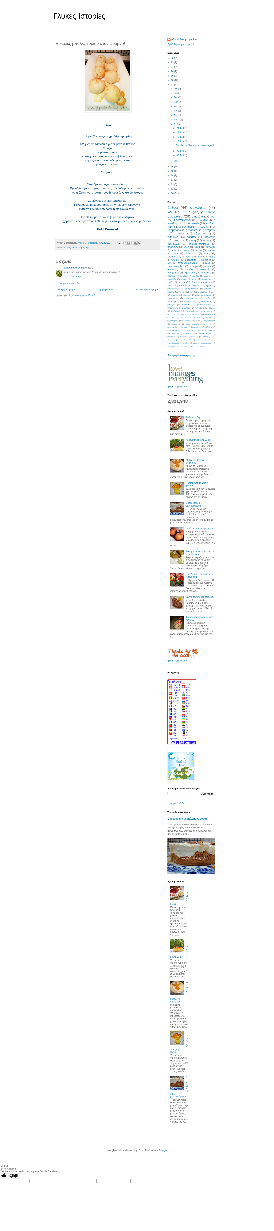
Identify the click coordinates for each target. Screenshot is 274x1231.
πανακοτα (171, 337)
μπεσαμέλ (186, 305)
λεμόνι (205, 226)
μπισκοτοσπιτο (204, 305)
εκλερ (198, 321)
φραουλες (173, 243)
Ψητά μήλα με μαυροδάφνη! (200, 528)
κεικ (170, 212)
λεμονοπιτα (206, 301)
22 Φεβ (180, 132)
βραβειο (183, 276)
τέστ (191, 292)
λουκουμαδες (174, 256)
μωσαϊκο (189, 269)
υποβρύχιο (189, 346)
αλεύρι (67, 247)
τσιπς (188, 311)
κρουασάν (207, 324)
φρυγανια (200, 346)
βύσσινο (186, 295)
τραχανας (171, 346)
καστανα (183, 285)
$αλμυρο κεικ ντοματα (203, 311)
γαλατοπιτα (186, 321)
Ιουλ (176, 102)
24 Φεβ (180, 128)
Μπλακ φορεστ (180, 314)
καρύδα (170, 285)
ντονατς (181, 292)
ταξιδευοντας (190, 272)
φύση (192, 240)
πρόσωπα (185, 250)
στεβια (185, 343)
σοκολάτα (187, 340)
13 (172, 179)
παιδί (187, 212)
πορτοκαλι (192, 223)
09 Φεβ (180, 151)
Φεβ (176, 124)
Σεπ (176, 97)
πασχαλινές (173, 272)
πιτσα (201, 256)
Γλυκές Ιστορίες (79, 16)
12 (172, 184)
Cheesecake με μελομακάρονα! (194, 504)
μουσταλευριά (188, 330)
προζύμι (194, 337)
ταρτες (212, 256)
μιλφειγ (207, 289)
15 (172, 171)
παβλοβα (186, 308)
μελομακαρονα (191, 289)
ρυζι (169, 263)
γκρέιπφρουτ (191, 298)
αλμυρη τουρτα (196, 314)
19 (172, 75)
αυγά (175, 253)
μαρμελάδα (174, 230)
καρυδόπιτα (206, 282)
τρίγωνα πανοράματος (202, 343)
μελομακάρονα (173, 330)
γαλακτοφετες (172, 321)
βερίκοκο (193, 282)
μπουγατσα (172, 308)
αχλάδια (174, 295)
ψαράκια (210, 250)
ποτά (206, 240)
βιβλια (208, 317)
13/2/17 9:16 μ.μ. (72, 276)
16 (172, 166)
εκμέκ (207, 298)
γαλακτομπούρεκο (203, 295)
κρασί (208, 285)
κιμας (207, 253)
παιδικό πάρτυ (77, 247)
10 (172, 193)
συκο (183, 279)
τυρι (87, 247)
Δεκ (176, 88)
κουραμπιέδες (190, 301)
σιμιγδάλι (171, 279)
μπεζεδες (189, 333)
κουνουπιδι (196, 285)
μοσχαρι (207, 266)
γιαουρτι (193, 230)
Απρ (176, 115)
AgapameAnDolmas (75, 267)
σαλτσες (210, 236)
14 (172, 175)
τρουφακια (202, 292)
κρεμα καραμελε (192, 324)
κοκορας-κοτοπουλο (199, 244)
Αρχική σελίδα (106, 289)
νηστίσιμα (173, 223)
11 (172, 188)
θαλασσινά (191, 253)
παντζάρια (199, 308)
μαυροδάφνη (173, 289)
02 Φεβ (180, 155)
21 (172, 67)
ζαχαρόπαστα (209, 321)
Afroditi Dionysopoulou (184, 39)
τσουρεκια (206, 272)
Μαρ (176, 119)
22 (172, 62)
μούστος (207, 276)
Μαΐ (176, 110)
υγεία (187, 247)
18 (172, 80)
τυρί (180, 346)
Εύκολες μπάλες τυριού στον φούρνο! (195, 145)
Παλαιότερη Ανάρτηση (147, 289)
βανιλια (206, 263)
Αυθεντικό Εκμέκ (194, 417)
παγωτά (190, 256)
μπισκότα (197, 216)
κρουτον (170, 327)
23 (172, 58)
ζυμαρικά (201, 233)
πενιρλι (212, 308)
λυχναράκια (196, 327)
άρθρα (172, 208)
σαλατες (192, 236)
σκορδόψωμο (172, 340)
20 (172, 71)
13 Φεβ (180, 141)
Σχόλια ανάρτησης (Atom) (82, 295)
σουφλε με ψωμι (203, 340)
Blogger (163, 1150)
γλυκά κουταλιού (175, 266)
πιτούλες (172, 236)
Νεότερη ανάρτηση (66, 289)
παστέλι (183, 337)
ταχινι (193, 279)
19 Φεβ (180, 137)
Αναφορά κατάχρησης (181, 355)
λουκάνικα (183, 327)
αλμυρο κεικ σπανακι (190, 317)
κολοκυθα (206, 260)
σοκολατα (198, 208)
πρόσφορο (207, 337)
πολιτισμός (172, 247)
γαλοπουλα (172, 298)
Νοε (176, 93)
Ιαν (176, 161)
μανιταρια (193, 266)
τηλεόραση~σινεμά (187, 263)
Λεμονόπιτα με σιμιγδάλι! (198, 440)
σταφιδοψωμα (173, 343)
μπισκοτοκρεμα (205, 333)
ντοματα (210, 230)
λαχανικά (210, 247)
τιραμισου (206, 279)
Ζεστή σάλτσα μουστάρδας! (200, 597)
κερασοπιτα (175, 324)
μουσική (203, 220)
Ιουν (176, 106)
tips (168, 314)
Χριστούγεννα (182, 220)
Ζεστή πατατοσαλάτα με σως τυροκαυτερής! (200, 552)
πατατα (178, 240)
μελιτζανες (172, 269)
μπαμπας (175, 333)
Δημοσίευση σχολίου (70, 283)
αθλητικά (171, 276)
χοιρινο (181, 282)
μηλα (173, 250)
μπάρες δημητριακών (206, 330)
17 (172, 84)
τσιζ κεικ (175, 260)
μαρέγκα (171, 305)
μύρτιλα (170, 292)
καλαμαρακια (173, 301)
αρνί (213, 292)
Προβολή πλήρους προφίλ (180, 44)
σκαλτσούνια (176, 311)
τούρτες (198, 250)
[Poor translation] (14, 1176)
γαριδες (195, 276)
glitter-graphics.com (177, 386)
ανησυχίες (188, 226)
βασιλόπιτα (190, 260)
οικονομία (205, 269)
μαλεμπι (208, 327)
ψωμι (197, 247)
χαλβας (170, 282)
